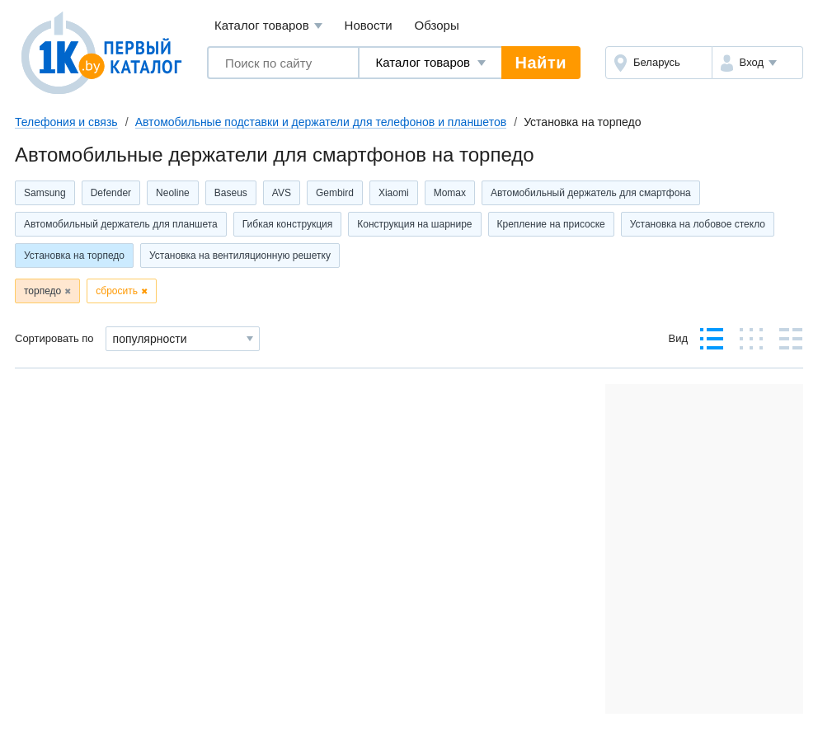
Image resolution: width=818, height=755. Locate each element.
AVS (281, 193)
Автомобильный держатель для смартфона (591, 193)
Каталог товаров (268, 26)
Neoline (173, 193)
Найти (540, 63)
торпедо (42, 291)
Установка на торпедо (74, 255)
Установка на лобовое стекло (697, 224)
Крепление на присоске (551, 224)
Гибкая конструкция (287, 224)
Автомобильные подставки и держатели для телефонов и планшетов (320, 122)
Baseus (230, 193)
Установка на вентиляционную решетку (240, 255)
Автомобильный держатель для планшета (121, 224)
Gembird (335, 193)
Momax (450, 193)
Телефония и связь (66, 122)
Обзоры (437, 25)
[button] (757, 62)
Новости (369, 25)
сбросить (117, 291)
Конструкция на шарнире (414, 224)
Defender (111, 193)
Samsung (45, 193)
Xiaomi (393, 193)
